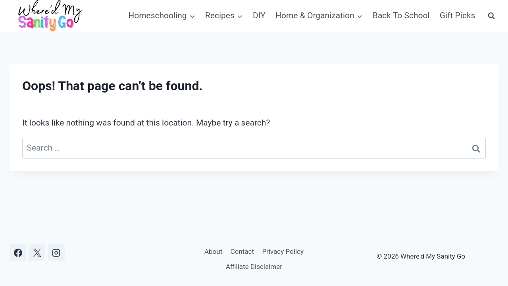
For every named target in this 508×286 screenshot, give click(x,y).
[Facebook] (18, 252)
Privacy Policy (283, 251)
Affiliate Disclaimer (254, 267)
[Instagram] (56, 252)
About (213, 251)
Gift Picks (457, 15)
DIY (259, 15)
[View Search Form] (491, 16)
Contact (242, 251)
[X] (37, 252)
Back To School (401, 15)
